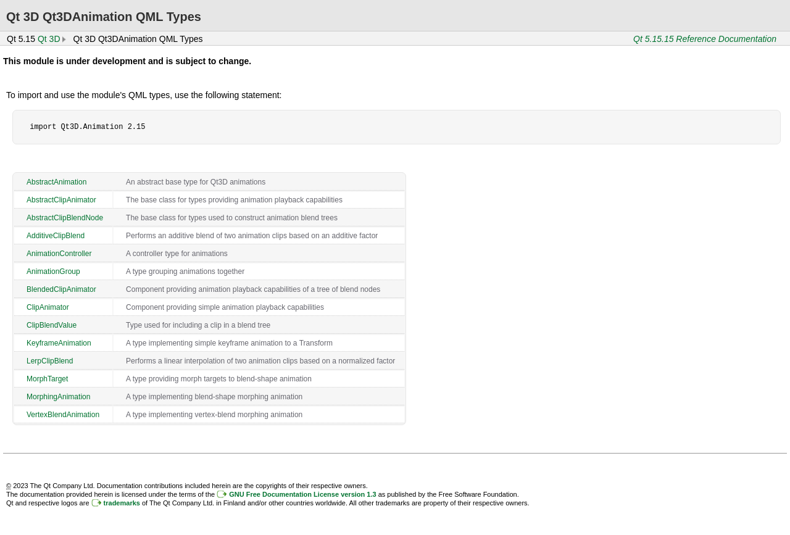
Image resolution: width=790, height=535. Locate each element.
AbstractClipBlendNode (65, 218)
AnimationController (59, 253)
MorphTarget (47, 379)
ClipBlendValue (52, 325)
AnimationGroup (53, 271)
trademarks (122, 503)
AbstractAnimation (56, 182)
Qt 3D (49, 39)
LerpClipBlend (50, 361)
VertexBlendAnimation (63, 414)
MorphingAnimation (58, 396)
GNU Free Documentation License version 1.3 (302, 494)
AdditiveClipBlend (56, 235)
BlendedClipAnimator (61, 289)
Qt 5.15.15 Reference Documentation (704, 39)
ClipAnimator (48, 307)
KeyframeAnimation (59, 343)
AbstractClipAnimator (61, 200)
